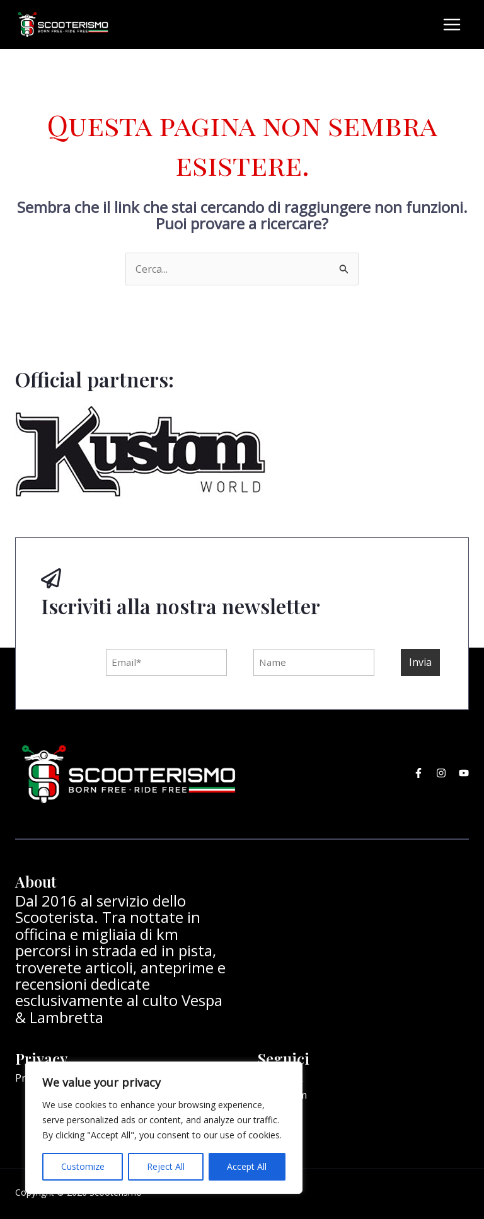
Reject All (166, 1166)
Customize (83, 1166)
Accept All (247, 1166)
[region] (163, 1128)
